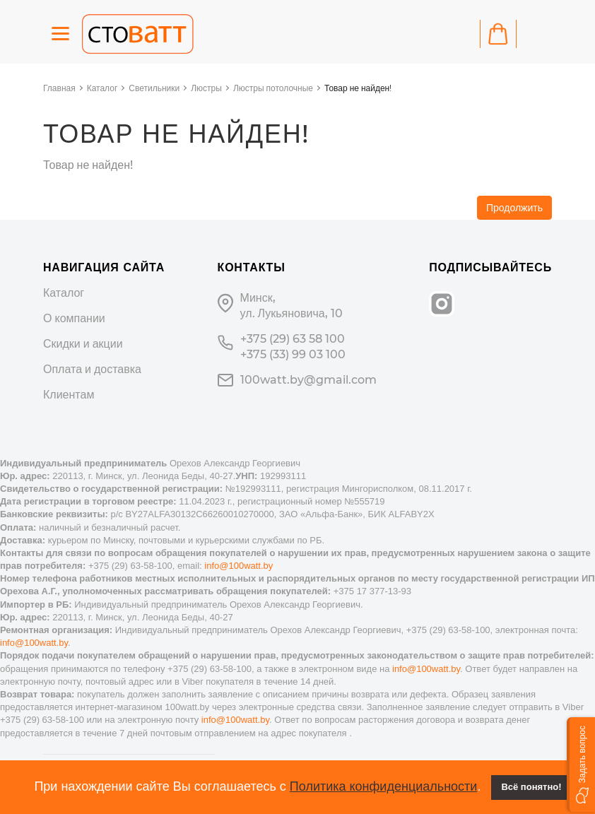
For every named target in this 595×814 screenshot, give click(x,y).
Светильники (154, 88)
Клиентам (68, 394)
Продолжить (514, 207)
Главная (59, 88)
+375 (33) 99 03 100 (293, 354)
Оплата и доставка (92, 369)
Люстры (206, 88)
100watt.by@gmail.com (308, 380)
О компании (74, 318)
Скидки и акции (83, 343)
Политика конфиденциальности (384, 786)
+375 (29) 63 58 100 (292, 339)
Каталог (102, 88)
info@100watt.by (238, 565)
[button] (581, 764)
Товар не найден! (357, 88)
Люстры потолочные (273, 88)
